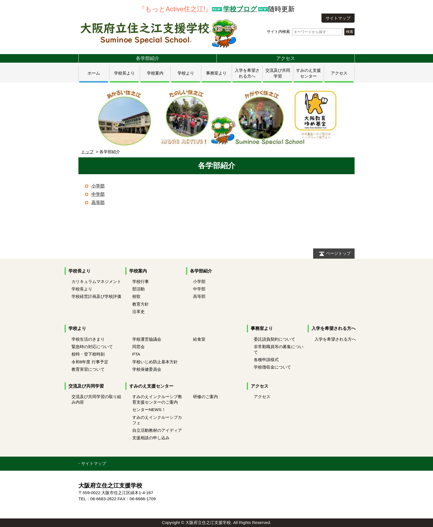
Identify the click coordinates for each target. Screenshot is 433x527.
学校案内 (155, 73)
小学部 (98, 186)
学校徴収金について (272, 367)
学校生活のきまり (88, 339)
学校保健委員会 (146, 369)
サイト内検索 (304, 32)
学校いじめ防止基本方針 (155, 361)
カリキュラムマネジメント (96, 281)
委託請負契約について (274, 339)
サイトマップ (338, 18)
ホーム (94, 73)
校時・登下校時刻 (88, 354)
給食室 (199, 339)
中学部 (98, 194)
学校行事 (140, 281)
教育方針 (140, 304)
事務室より (216, 73)
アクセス (285, 58)
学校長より (124, 73)
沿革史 (138, 311)
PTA (136, 354)
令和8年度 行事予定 (90, 361)
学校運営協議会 (146, 339)
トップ (87, 151)
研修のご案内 (205, 396)
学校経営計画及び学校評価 (96, 296)
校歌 (136, 296)
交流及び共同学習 (86, 386)
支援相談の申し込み (151, 437)
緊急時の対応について (92, 346)
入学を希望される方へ (333, 328)
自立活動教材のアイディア (157, 430)
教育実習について (88, 369)
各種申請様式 (266, 359)
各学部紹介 (147, 58)
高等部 (98, 202)
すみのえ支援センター (151, 386)
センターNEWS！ (149, 409)
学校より (186, 73)
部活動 (138, 289)
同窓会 (138, 346)
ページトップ (338, 253)
